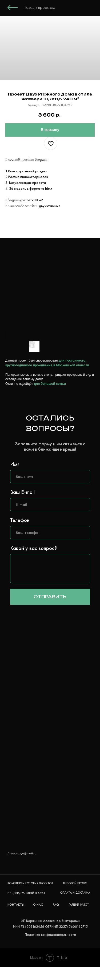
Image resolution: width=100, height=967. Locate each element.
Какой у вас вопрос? (33, 548)
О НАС (38, 904)
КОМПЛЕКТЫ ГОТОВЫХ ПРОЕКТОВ (30, 883)
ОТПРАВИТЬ (50, 596)
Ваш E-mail (22, 492)
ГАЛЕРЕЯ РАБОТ (79, 904)
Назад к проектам (39, 7)
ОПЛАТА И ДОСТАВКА (75, 892)
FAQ (56, 904)
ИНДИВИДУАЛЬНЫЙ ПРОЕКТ (26, 893)
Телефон (19, 520)
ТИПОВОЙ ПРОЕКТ (75, 883)
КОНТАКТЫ (15, 904)
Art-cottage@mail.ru (22, 853)
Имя (14, 464)
